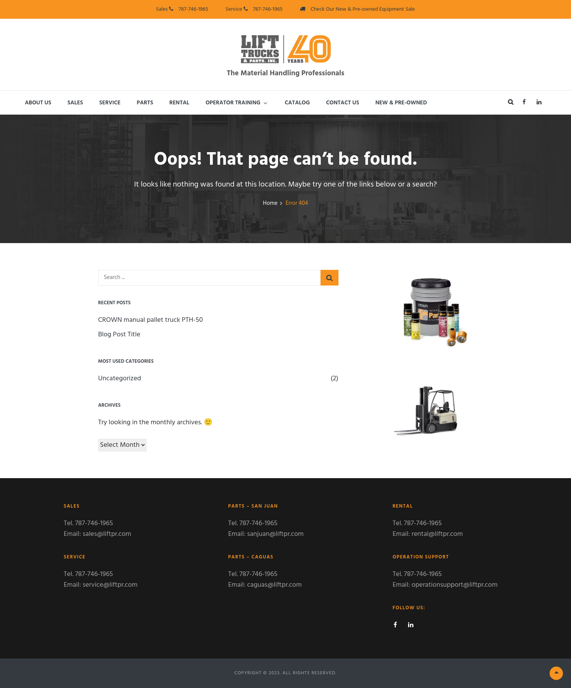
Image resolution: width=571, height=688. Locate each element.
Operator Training (232, 102)
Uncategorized (120, 378)
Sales (75, 102)
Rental (179, 102)
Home (270, 203)
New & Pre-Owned (401, 102)
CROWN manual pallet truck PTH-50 (150, 320)
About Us (38, 102)
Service (110, 102)
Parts (145, 102)
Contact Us (342, 102)
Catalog (297, 102)
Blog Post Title (119, 334)
